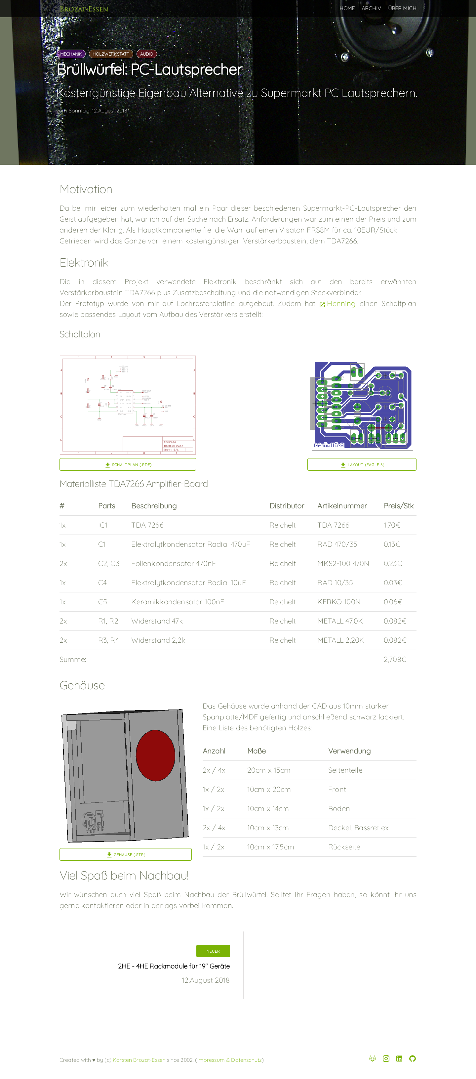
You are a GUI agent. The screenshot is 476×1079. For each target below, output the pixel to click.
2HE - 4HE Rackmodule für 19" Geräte (174, 966)
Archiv (371, 8)
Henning (341, 303)
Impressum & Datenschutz (229, 1060)
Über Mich (402, 8)
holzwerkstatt (111, 54)
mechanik (71, 54)
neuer (213, 951)
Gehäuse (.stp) (129, 854)
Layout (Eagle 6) (366, 464)
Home (347, 8)
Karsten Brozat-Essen (138, 1060)
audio (146, 54)
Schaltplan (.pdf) (132, 464)
